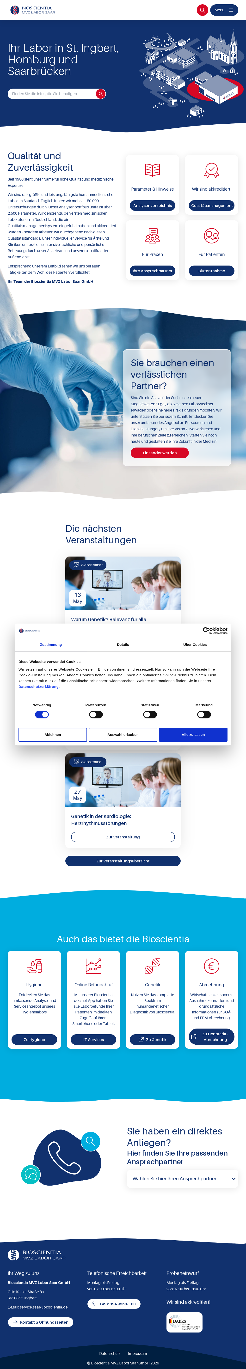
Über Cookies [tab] (195, 644)
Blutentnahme (211, 270)
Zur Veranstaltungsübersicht (123, 861)
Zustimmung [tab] (51, 644)
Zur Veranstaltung (123, 837)
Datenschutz (109, 1353)
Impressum (137, 1353)
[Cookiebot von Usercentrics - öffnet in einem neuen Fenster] (206, 630)
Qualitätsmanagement (212, 205)
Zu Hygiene (34, 1039)
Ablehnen (52, 735)
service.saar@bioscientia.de (44, 1307)
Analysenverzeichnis (152, 205)
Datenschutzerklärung (38, 686)
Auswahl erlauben (123, 735)
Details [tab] (123, 644)
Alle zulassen (193, 735)
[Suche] (202, 10)
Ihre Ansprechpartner (152, 270)
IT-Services (93, 1039)
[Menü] (224, 10)
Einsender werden (160, 452)
